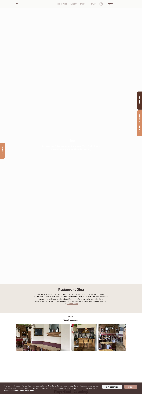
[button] (111, 4)
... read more (72, 304)
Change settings (112, 387)
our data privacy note (24, 391)
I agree (130, 387)
